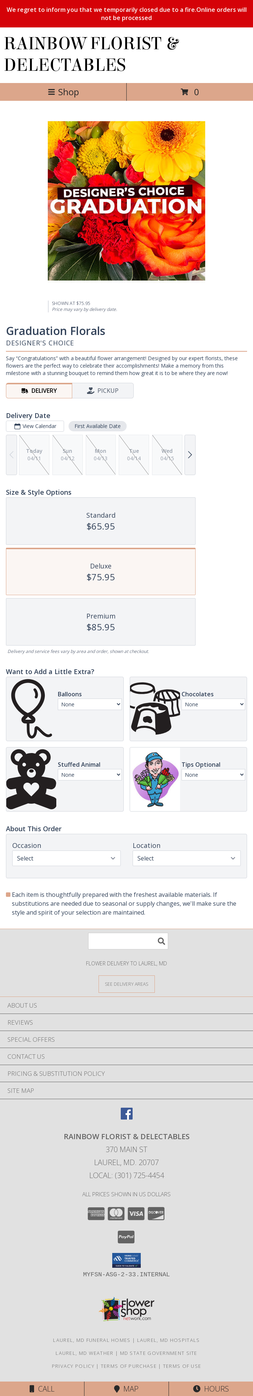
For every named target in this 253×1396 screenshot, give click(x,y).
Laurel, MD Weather (84, 1353)
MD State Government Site (158, 1353)
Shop (63, 92)
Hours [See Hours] (211, 1389)
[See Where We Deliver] (127, 983)
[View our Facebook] (127, 1117)
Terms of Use (182, 1366)
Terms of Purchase (129, 1366)
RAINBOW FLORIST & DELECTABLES (91, 54)
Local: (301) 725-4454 (126, 1175)
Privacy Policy (73, 1366)
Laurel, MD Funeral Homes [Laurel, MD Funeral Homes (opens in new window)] (91, 1340)
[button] (126, 1260)
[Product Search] (128, 941)
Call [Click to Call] (42, 1389)
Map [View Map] (126, 1389)
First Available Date (97, 426)
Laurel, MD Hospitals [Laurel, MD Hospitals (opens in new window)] (168, 1340)
